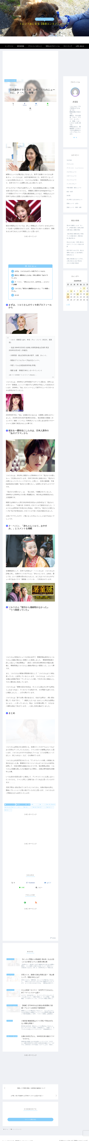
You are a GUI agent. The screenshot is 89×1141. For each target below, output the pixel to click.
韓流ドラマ (8, 806)
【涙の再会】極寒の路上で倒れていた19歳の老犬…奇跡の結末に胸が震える (75, 236)
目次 (29, 261)
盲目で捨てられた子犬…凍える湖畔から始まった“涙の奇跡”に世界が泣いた (75, 252)
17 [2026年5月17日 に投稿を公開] (87, 294)
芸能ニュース (28, 803)
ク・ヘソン (35, 800)
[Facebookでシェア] (21, 104)
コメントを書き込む (30, 1117)
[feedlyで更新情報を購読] (28, 898)
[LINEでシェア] (39, 104)
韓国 (34, 803)
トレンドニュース (10, 800)
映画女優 (7, 803)
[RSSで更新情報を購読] (32, 898)
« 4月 (68, 304)
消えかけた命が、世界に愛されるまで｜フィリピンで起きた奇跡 (75, 244)
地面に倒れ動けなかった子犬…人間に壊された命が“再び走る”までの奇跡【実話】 (75, 261)
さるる (75, 102)
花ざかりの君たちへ (17, 803)
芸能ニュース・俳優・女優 (23, 800)
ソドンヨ (42, 800)
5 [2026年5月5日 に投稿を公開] (71, 291)
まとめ (17, 291)
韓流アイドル (41, 803)
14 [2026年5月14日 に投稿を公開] (77, 294)
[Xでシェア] (13, 104)
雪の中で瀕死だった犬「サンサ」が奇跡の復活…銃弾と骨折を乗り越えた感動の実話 (75, 228)
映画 (53, 800)
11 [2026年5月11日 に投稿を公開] (68, 294)
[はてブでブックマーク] (30, 104)
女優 (48, 800)
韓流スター (50, 803)
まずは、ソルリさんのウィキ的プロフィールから (30, 266)
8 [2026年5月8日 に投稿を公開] (80, 291)
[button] (48, 104)
